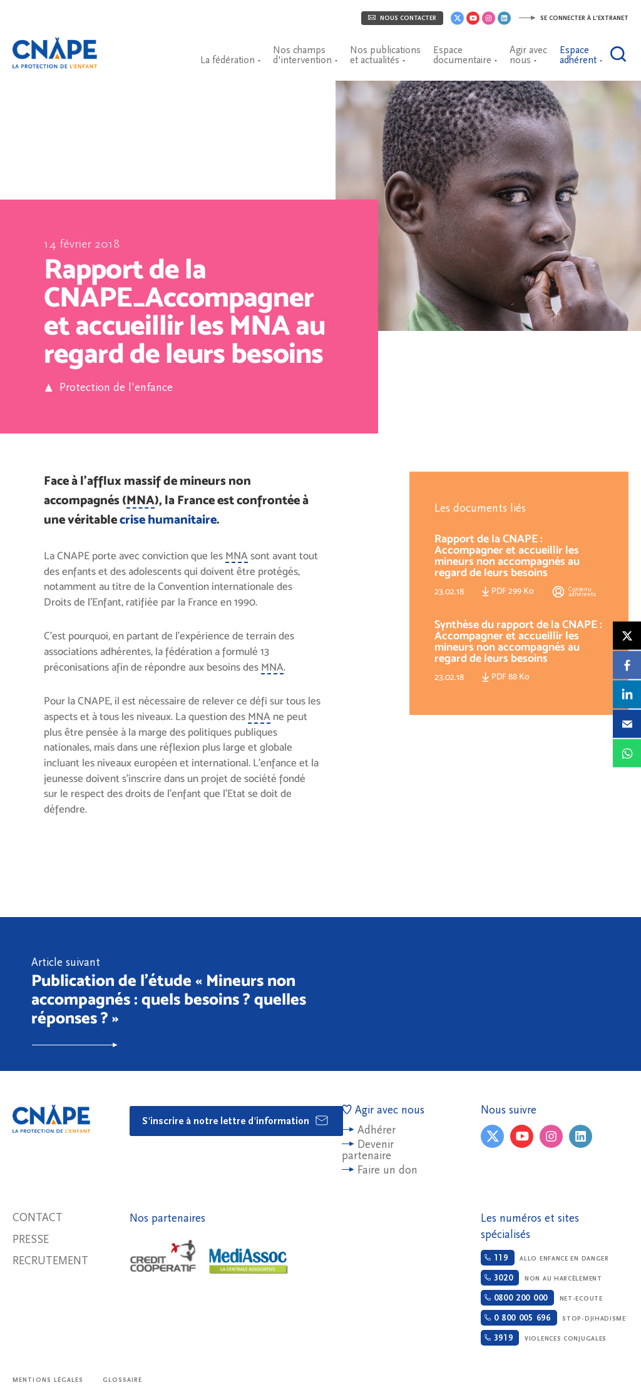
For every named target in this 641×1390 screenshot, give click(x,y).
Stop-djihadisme (553, 1318)
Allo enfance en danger (545, 1258)
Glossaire (123, 1380)
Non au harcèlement (541, 1278)
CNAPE (59, 47)
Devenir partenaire (368, 1150)
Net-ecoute (542, 1298)
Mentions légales (48, 1380)
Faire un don (387, 1170)
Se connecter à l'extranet (573, 18)
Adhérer (376, 1130)
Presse (31, 1239)
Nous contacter (402, 18)
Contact (38, 1217)
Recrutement (50, 1260)
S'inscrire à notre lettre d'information (235, 1120)
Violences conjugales (544, 1338)
